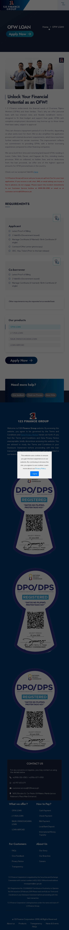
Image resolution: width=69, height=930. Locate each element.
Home (45, 27)
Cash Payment (45, 810)
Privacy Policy (40, 468)
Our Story (43, 850)
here (36, 172)
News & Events (52, 923)
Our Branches (44, 856)
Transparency (17, 867)
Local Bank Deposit (47, 826)
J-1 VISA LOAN (16, 333)
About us (11, 923)
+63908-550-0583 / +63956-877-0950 (28, 777)
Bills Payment (44, 821)
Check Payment (45, 816)
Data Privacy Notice (29, 435)
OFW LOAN (15, 327)
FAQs (14, 850)
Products (22, 923)
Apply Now (20, 33)
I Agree (34, 474)
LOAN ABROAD (17, 345)
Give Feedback (18, 856)
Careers (42, 861)
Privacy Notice (18, 861)
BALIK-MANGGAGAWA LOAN (23, 339)
